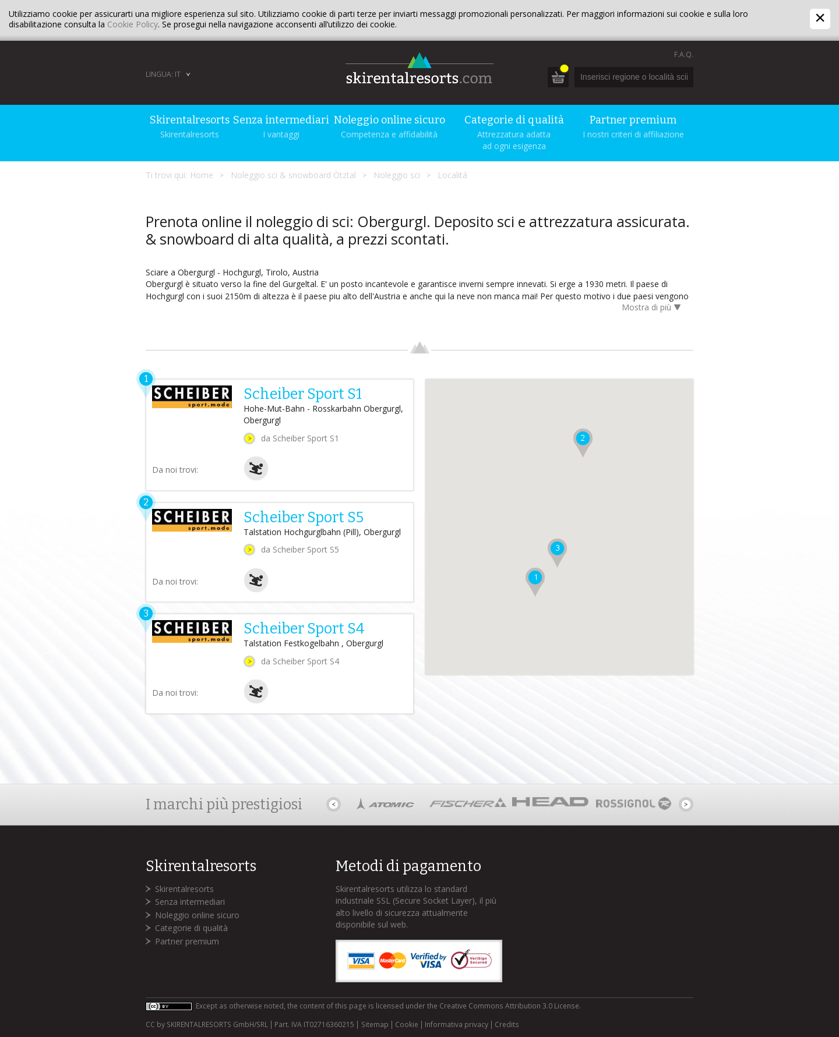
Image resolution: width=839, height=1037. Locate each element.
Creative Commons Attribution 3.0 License (509, 1006)
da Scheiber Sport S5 (300, 549)
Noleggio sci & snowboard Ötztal (293, 174)
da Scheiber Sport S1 (300, 438)
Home (201, 174)
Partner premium (187, 941)
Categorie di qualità (191, 927)
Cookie (406, 1025)
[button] (535, 582)
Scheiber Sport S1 (303, 394)
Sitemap (375, 1025)
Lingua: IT (163, 74)
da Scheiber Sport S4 (300, 661)
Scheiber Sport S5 (304, 517)
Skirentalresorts (184, 888)
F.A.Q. (683, 54)
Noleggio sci (396, 174)
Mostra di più (653, 308)
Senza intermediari (190, 901)
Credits (507, 1025)
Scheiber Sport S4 (304, 629)
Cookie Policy (132, 24)
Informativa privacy (456, 1025)
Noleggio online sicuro (197, 915)
